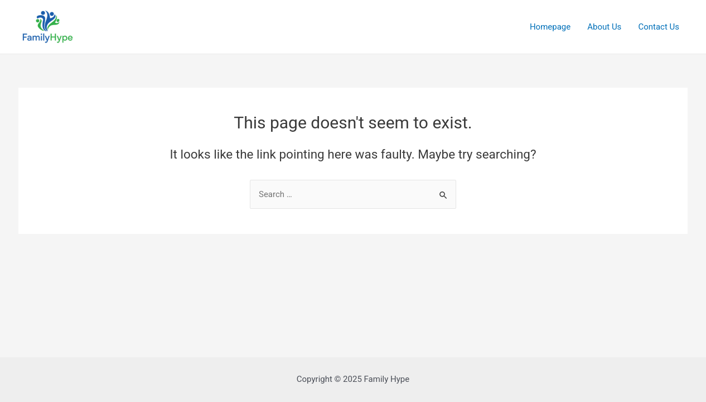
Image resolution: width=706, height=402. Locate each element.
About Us (604, 27)
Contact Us (658, 27)
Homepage (550, 27)
